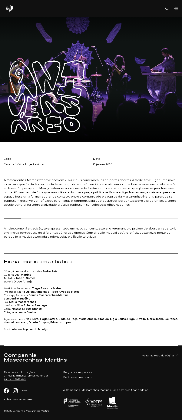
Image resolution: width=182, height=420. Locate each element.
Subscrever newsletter (18, 399)
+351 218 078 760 (15, 378)
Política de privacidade (77, 377)
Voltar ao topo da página (160, 355)
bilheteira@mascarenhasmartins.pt (26, 375)
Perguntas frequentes (77, 372)
